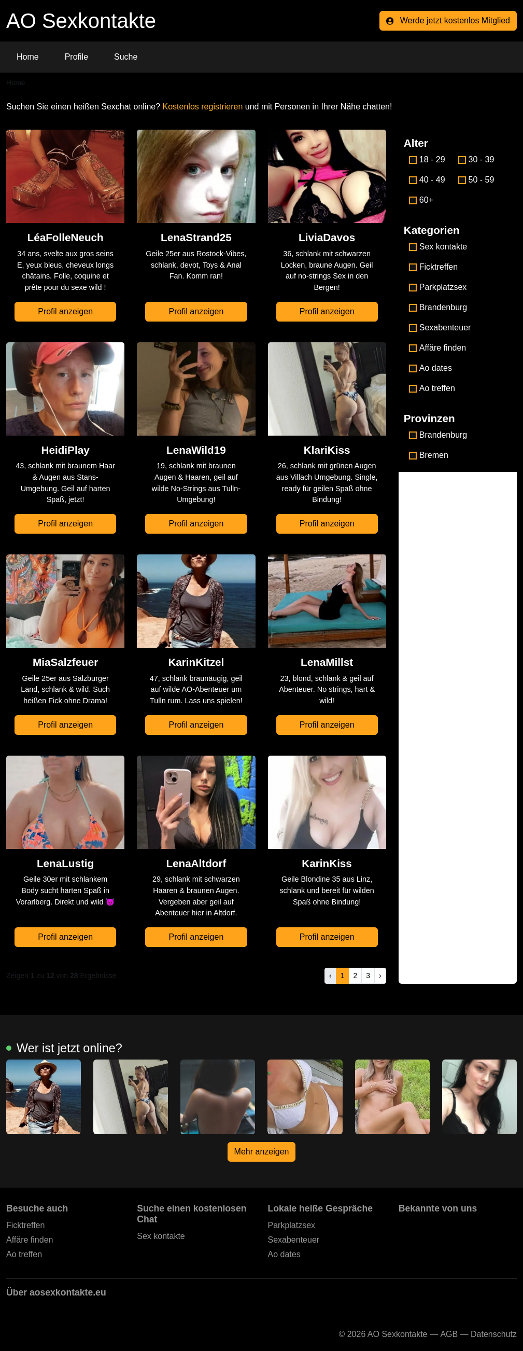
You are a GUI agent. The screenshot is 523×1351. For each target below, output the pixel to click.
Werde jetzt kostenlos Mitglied (448, 20)
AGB (449, 1334)
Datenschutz (494, 1334)
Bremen (428, 455)
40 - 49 (427, 179)
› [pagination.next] (380, 975)
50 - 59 (476, 179)
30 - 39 (476, 159)
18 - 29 (427, 159)
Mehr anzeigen (261, 1151)
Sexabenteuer (440, 327)
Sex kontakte (438, 246)
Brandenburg (438, 307)
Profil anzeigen (65, 311)
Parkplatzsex (438, 287)
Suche (125, 56)
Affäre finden (437, 347)
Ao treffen (432, 388)
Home (28, 56)
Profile (76, 56)
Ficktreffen (433, 266)
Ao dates (430, 368)
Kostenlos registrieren (203, 106)
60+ (421, 200)
